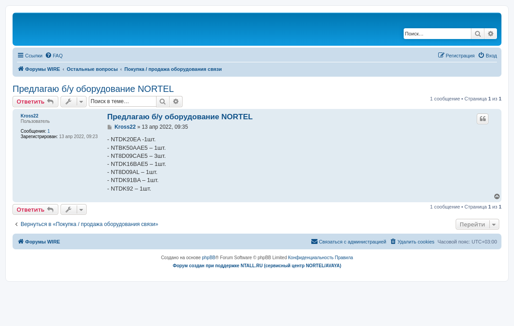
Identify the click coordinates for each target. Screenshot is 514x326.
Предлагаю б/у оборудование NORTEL (93, 89)
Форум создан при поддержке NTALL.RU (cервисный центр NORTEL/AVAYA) (257, 265)
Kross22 (29, 115)
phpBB (208, 257)
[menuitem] (54, 55)
